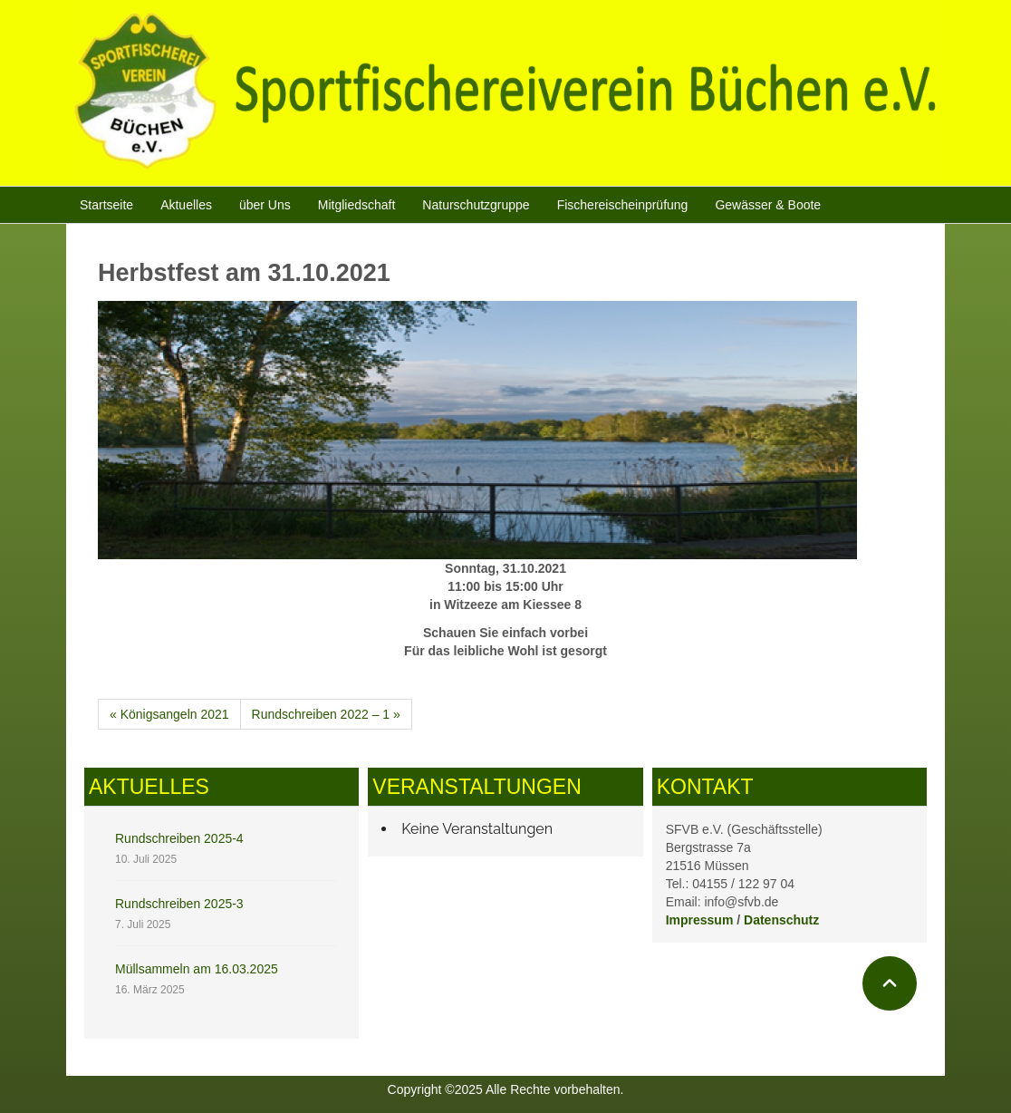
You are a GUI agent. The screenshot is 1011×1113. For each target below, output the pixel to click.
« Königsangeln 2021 (169, 714)
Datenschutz (781, 920)
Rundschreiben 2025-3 (179, 903)
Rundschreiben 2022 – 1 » (326, 714)
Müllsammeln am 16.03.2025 (196, 969)
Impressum (700, 920)
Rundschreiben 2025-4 (179, 838)
